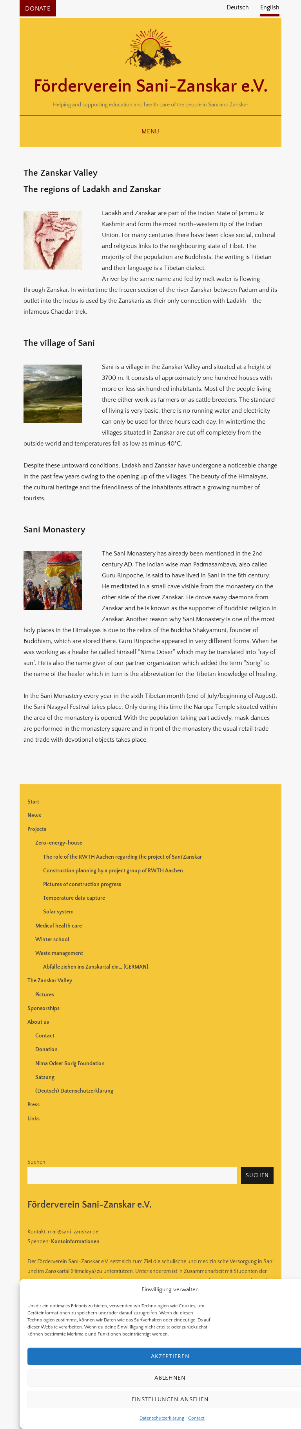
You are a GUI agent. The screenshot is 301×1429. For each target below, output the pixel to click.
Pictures (44, 995)
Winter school (52, 939)
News (34, 815)
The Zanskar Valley (49, 981)
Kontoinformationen (75, 1241)
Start (33, 802)
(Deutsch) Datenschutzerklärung (74, 1091)
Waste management (59, 953)
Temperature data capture (74, 898)
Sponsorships (43, 1008)
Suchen (36, 1162)
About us (38, 1022)
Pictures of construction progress (82, 884)
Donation (46, 1049)
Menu (150, 131)
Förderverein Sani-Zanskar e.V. (150, 86)
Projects (36, 829)
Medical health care (58, 926)
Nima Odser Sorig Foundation (70, 1064)
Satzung (44, 1077)
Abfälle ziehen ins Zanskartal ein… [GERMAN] (95, 967)
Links (33, 1119)
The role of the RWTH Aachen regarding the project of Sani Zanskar (122, 857)
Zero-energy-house (58, 843)
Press (33, 1105)
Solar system (58, 912)
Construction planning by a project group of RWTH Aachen (113, 871)
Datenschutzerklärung (162, 1418)
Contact (196, 1418)
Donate (38, 8)
